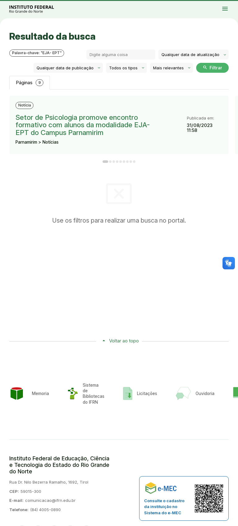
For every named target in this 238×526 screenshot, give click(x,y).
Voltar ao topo (124, 341)
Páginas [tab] (29, 82)
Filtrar (212, 67)
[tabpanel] (119, 129)
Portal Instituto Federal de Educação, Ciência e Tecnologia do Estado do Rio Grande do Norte (38, 8)
